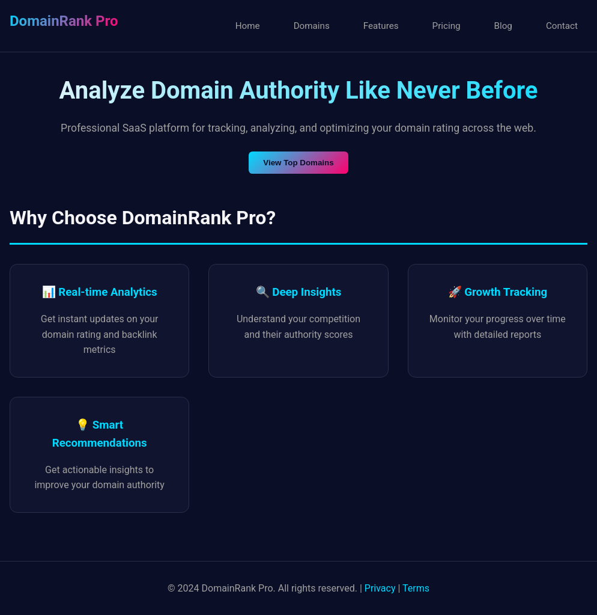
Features (381, 25)
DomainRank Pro (64, 21)
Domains (312, 25)
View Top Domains (298, 162)
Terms (415, 588)
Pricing (446, 25)
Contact (562, 25)
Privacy (380, 588)
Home (247, 25)
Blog (503, 25)
